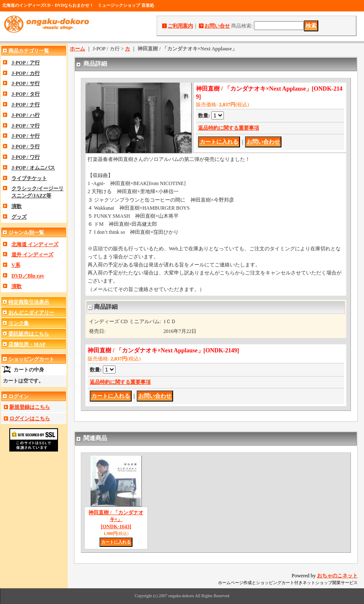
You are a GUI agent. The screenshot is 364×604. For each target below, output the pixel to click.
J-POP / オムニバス (33, 168)
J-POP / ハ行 (25, 115)
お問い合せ (217, 26)
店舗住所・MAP (26, 344)
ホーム (77, 49)
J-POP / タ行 (25, 94)
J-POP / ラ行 (25, 147)
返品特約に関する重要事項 (228, 128)
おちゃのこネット (337, 576)
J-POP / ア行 (25, 63)
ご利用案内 (180, 26)
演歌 (16, 206)
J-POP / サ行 (25, 83)
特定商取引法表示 (28, 302)
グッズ (19, 217)
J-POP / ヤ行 (25, 136)
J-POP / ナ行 (25, 105)
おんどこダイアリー (31, 313)
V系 (15, 265)
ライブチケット (29, 178)
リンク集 (18, 323)
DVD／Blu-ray (27, 276)
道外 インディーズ (32, 255)
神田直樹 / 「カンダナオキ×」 (115, 520)
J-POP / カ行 (25, 73)
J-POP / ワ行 (25, 157)
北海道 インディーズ (34, 244)
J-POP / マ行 (25, 126)
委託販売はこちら (28, 334)
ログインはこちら (29, 418)
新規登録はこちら (29, 407)
